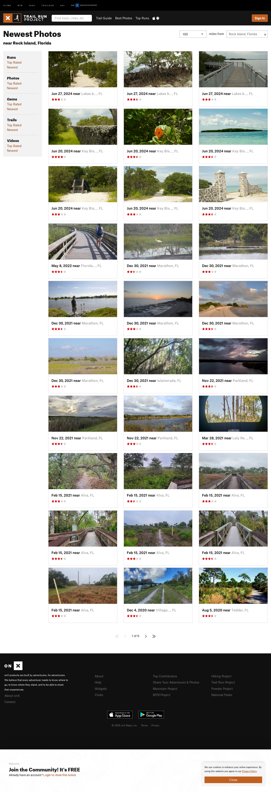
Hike (32, 5)
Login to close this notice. (60, 775)
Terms (144, 725)
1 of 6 (135, 636)
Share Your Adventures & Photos (176, 682)
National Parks (221, 695)
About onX (12, 695)
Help (98, 682)
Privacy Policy (249, 771)
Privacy (155, 725)
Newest (12, 67)
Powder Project (222, 688)
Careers (9, 702)
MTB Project (161, 695)
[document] (233, 774)
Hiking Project (221, 676)
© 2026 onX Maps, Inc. (124, 725)
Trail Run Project (223, 682)
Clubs (99, 695)
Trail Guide (104, 18)
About (99, 676)
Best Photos (123, 18)
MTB (20, 5)
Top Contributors (165, 676)
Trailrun (47, 5)
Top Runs (142, 18)
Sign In (260, 18)
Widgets (101, 688)
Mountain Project (165, 688)
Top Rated (14, 62)
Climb (7, 5)
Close (233, 780)
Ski (62, 5)
